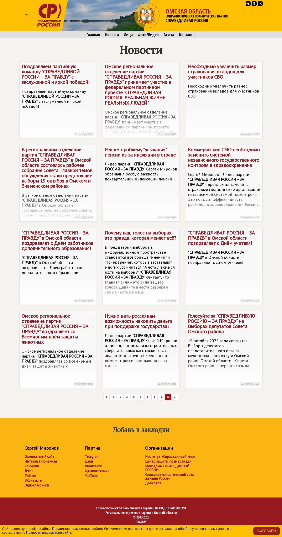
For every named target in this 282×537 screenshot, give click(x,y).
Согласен (266, 531)
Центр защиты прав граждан (168, 461)
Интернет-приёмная (41, 461)
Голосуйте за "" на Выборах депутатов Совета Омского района (224, 350)
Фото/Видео (148, 34)
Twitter (30, 476)
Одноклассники (37, 485)
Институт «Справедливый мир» (170, 456)
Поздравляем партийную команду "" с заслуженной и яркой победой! (58, 100)
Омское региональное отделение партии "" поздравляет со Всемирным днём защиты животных (58, 350)
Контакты (187, 34)
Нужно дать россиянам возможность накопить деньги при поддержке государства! (141, 350)
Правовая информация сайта (49, 532)
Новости (112, 34)
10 (168, 397)
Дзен (28, 471)
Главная (93, 34)
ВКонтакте (33, 480)
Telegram (32, 466)
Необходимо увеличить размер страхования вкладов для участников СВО (224, 100)
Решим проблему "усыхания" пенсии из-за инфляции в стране (141, 183)
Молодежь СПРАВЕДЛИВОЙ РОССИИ (167, 468)
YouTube (91, 476)
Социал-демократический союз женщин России (169, 476)
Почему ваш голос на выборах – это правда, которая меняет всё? (141, 267)
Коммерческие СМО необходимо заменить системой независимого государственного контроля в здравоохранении (224, 183)
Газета (169, 34)
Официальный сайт (39, 456)
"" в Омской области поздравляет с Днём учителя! (224, 267)
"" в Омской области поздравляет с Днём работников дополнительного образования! (58, 267)
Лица (128, 34)
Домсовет (153, 483)
